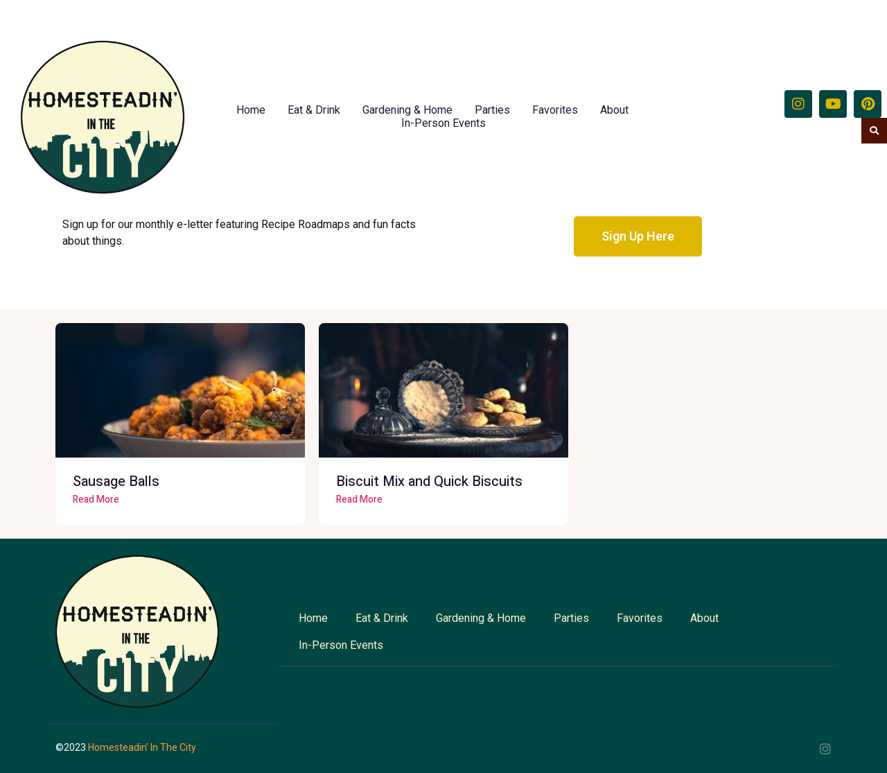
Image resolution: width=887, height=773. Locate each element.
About (614, 109)
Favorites (555, 109)
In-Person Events (443, 123)
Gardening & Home (407, 109)
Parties (492, 109)
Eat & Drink (314, 109)
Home (250, 109)
